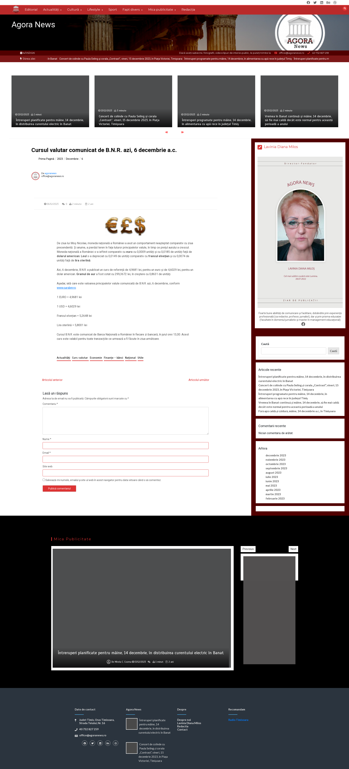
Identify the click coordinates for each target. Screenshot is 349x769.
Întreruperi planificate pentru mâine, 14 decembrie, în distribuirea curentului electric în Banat (50, 122)
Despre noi (184, 719)
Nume (47, 439)
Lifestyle (93, 9)
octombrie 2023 (276, 464)
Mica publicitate (160, 9)
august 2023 (273, 472)
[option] (145, 59)
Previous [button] (292, 549)
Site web (47, 466)
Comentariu (50, 403)
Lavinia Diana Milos (189, 723)
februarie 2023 (275, 498)
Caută (265, 344)
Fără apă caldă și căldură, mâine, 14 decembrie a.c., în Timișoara (297, 411)
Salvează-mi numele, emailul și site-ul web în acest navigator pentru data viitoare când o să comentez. (103, 480)
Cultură (73, 9)
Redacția (188, 9)
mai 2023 (271, 485)
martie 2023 (273, 494)
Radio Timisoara (238, 719)
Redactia (182, 726)
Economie (96, 358)
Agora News (33, 24)
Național (131, 358)
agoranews (50, 173)
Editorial (31, 9)
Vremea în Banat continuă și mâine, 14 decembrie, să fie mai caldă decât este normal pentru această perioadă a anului (299, 120)
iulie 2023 (272, 476)
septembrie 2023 (276, 468)
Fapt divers (131, 9)
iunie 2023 (272, 481)
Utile (140, 358)
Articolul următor (199, 380)
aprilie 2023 (273, 489)
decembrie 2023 (276, 455)
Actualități (51, 9)
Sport (113, 9)
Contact (182, 729)
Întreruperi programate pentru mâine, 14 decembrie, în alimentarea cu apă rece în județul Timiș (263, 58)
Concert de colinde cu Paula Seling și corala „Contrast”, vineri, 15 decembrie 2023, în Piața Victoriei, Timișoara (145, 58)
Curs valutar (80, 358)
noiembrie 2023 (275, 459)
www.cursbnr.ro (66, 287)
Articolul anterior (52, 380)
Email (47, 452)
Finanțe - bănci (114, 358)
